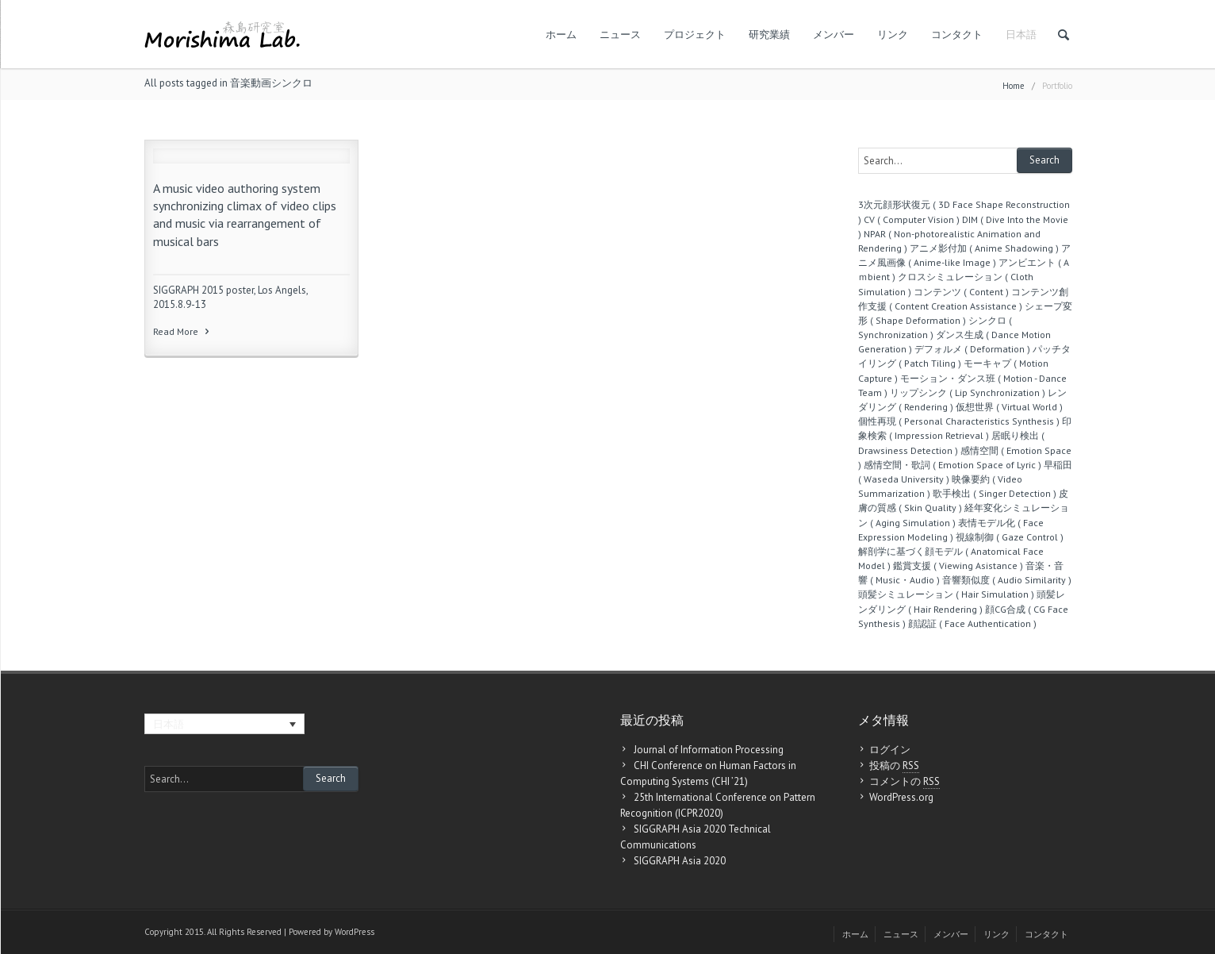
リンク (892, 34)
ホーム (561, 34)
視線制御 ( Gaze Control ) (1010, 537)
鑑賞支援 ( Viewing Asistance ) (958, 565)
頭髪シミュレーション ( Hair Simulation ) (946, 594)
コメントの (904, 782)
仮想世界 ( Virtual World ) (1009, 407)
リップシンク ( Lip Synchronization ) (967, 392)
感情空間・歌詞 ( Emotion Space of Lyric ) (952, 465)
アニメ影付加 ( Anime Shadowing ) (984, 248)
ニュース (620, 34)
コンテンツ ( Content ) (961, 292)
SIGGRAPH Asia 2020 (680, 860)
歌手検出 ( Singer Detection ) (994, 493)
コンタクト (957, 34)
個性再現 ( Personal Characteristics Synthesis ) (959, 421)
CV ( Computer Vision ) (912, 219)
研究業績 (769, 34)
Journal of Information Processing (709, 749)
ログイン (889, 749)
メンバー (833, 34)
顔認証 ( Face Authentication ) (972, 623)
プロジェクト (695, 34)
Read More (182, 331)
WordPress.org (901, 797)
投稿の (894, 766)
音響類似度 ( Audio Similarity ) (1006, 580)
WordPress (354, 931)
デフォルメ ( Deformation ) (972, 349)
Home (1013, 85)
